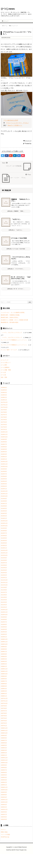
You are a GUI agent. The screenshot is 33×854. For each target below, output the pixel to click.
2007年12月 (4, 698)
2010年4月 (4, 629)
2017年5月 (4, 419)
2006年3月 (4, 750)
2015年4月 (4, 481)
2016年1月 (4, 459)
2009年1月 (4, 666)
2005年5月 (4, 775)
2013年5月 (4, 538)
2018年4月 (4, 392)
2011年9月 (4, 587)
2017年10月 (4, 407)
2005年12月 (4, 757)
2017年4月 (4, 422)
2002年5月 (4, 819)
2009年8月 (4, 649)
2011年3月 (4, 602)
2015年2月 (4, 486)
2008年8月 (4, 678)
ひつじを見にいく (6, 362)
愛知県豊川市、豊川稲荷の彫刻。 (10, 322)
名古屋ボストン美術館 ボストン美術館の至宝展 (14, 320)
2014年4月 (4, 511)
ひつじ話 (3, 372)
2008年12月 (4, 669)
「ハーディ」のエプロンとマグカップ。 (12, 332)
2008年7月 (4, 681)
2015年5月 (4, 479)
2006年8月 (4, 738)
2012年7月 (4, 562)
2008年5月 (4, 686)
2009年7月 (4, 651)
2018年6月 (4, 387)
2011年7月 (4, 592)
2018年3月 (4, 395)
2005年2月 (4, 782)
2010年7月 (4, 622)
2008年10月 (4, 673)
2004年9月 (4, 792)
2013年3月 (4, 543)
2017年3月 (4, 424)
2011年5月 (4, 597)
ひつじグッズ (28, 140)
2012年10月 (4, 555)
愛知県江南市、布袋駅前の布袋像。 (11, 315)
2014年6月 (4, 506)
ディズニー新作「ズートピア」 (9, 350)
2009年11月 (4, 641)
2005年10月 (4, 762)
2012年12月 (4, 550)
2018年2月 (4, 397)
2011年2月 (4, 604)
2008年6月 (4, 683)
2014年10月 (4, 496)
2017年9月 (4, 409)
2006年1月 (4, 755)
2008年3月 (4, 691)
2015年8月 (4, 471)
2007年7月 (4, 710)
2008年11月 (4, 671)
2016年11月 (4, 434)
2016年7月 (4, 444)
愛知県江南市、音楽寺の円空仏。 (10, 317)
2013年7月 (4, 533)
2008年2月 (4, 693)
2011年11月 (4, 582)
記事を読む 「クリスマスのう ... (16, 268)
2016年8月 (4, 442)
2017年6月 (4, 417)
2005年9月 (4, 765)
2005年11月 (4, 760)
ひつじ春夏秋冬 (5, 367)
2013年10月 (4, 525)
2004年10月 (4, 789)
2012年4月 (4, 570)
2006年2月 (4, 752)
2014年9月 (4, 498)
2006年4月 (4, 748)
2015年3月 (4, 483)
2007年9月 (4, 706)
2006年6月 (4, 743)
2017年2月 (4, 427)
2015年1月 (4, 488)
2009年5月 (4, 656)
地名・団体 (4, 377)
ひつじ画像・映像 (6, 370)
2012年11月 (4, 553)
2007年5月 (4, 715)
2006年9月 (4, 735)
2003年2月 (4, 807)
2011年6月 (4, 595)
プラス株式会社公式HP (10, 120)
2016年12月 (4, 432)
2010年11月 (4, 612)
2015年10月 (4, 466)
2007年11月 (4, 701)
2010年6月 (4, 624)
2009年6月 (4, 654)
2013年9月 (4, 528)
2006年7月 (4, 740)
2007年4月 (4, 718)
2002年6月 (4, 817)
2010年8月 (4, 619)
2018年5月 (4, 390)
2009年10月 (4, 644)
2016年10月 (4, 437)
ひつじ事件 (4, 365)
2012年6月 (4, 565)
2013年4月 (4, 540)
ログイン (3, 829)
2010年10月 (4, 614)
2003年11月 (4, 799)
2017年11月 (4, 404)
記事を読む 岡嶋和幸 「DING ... (15, 211)
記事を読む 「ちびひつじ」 (16, 230)
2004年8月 (4, 794)
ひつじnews (8, 8)
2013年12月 (4, 520)
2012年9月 (4, 557)
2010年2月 (4, 634)
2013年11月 (4, 523)
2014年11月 (4, 493)
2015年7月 (4, 474)
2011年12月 (4, 580)
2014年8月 (4, 501)
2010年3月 (4, 632)
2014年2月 (4, 516)
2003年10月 (4, 802)
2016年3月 (4, 454)
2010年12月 (4, 609)
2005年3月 (4, 780)
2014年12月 (4, 491)
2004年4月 (4, 797)
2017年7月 (4, 414)
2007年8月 (4, 708)
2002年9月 (4, 812)
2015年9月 (4, 469)
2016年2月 (4, 456)
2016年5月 (4, 449)
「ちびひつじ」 (16, 219)
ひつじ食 (3, 375)
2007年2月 (4, 723)
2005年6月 (4, 772)
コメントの (5, 834)
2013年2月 (4, 545)
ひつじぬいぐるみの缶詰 (19, 238)
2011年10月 (4, 585)
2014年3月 (4, 513)
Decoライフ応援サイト (15, 125)
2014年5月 (4, 508)
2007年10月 (4, 703)
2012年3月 (4, 572)
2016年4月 (4, 451)
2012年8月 (4, 560)
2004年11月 (4, 787)
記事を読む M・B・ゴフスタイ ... (15, 288)
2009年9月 (4, 646)
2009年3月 (4, 661)
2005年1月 (4, 785)
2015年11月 (4, 464)
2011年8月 (4, 590)
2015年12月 (4, 461)
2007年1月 (4, 725)
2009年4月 (4, 659)
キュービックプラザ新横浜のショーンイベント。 (14, 340)
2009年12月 (4, 639)
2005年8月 (4, 767)
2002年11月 (4, 809)
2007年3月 (4, 720)
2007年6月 (4, 713)
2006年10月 (4, 733)
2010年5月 (4, 627)
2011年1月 (4, 607)
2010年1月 (4, 636)
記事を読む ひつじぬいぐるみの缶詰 (16, 248)
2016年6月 (4, 446)
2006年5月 (4, 745)
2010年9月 (4, 617)
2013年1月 (4, 548)
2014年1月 (4, 518)
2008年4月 (4, 688)
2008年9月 (4, 676)
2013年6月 (4, 535)
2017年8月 (4, 412)
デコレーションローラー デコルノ (17, 123)
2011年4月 (4, 599)
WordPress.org (5, 837)
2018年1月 (4, 400)
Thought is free (22, 850)
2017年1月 (4, 429)
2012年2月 (4, 575)
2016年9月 (4, 439)
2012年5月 (4, 567)
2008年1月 (4, 696)
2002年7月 (4, 814)
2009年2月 (4, 664)
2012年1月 (4, 577)
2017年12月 (4, 402)
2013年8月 (4, 530)
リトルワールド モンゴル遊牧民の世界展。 (13, 312)
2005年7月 (4, 770)
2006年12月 (4, 728)
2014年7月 (4, 503)
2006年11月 (4, 730)
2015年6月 (4, 476)
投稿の (4, 832)
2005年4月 (4, 777)
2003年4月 (4, 804)
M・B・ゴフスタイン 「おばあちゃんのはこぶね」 (20, 277)
